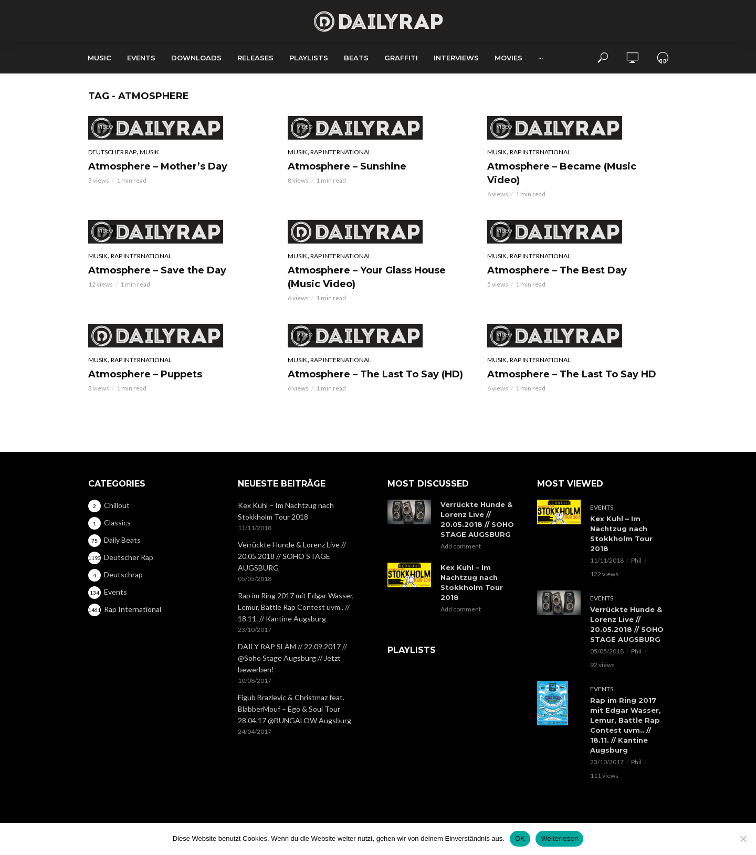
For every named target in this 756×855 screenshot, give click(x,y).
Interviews (456, 58)
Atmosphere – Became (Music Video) (561, 173)
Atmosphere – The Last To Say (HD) (375, 374)
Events (141, 58)
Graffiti (401, 58)
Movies (508, 58)
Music (99, 58)
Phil (636, 560)
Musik (149, 152)
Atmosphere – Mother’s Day (157, 166)
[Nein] (743, 838)
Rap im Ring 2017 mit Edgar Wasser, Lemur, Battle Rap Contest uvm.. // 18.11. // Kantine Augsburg (296, 607)
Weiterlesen (559, 838)
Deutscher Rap (112, 152)
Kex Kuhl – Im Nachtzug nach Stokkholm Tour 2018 (286, 511)
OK (520, 838)
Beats (356, 58)
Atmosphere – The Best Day (557, 270)
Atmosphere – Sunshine (347, 166)
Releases (255, 58)
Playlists (308, 58)
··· (540, 58)
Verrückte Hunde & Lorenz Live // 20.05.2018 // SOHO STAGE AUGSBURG (292, 556)
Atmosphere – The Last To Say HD (571, 374)
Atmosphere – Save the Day (157, 270)
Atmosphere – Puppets (145, 374)
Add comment (460, 546)
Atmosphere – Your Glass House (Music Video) (367, 277)
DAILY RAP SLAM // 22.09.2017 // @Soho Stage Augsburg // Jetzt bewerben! (292, 658)
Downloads (196, 58)
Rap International (340, 152)
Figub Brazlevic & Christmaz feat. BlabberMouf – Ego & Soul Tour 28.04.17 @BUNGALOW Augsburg (294, 709)
